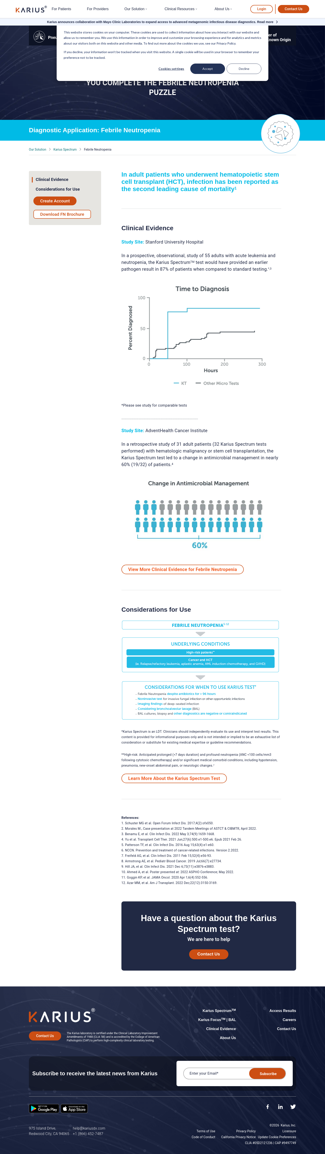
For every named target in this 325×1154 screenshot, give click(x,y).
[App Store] (74, 1109)
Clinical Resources (180, 9)
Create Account (55, 201)
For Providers (98, 9)
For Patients (61, 9)
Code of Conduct (203, 1137)
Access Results (282, 1011)
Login (261, 9)
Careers (289, 1020)
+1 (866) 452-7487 (88, 1134)
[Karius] (31, 9)
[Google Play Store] (44, 1109)
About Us (222, 9)
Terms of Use (206, 1131)
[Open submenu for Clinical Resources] (197, 9)
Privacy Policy (246, 1131)
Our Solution (134, 9)
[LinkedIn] (280, 1107)
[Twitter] (293, 1107)
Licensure (289, 1131)
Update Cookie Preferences (277, 1137)
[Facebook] (267, 1107)
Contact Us (293, 9)
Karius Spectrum (65, 149)
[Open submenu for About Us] (231, 9)
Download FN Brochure (62, 214)
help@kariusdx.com (89, 1128)
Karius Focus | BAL (217, 1020)
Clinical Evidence (52, 179)
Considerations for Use (58, 189)
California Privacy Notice (238, 1137)
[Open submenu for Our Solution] (146, 9)
